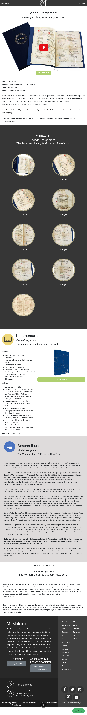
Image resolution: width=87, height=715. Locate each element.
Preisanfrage (43, 73)
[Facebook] (64, 689)
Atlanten (65, 622)
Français (77, 632)
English (76, 625)
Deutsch (76, 622)
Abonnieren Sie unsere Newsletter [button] (41, 668)
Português (77, 639)
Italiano (76, 635)
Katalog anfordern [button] (16, 663)
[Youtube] (76, 697)
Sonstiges (66, 652)
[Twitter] (72, 689)
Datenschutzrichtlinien (28, 703)
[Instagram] (80, 689)
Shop (64, 662)
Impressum (53, 703)
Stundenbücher (66, 642)
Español (76, 629)
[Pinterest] (68, 697)
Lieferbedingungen (9, 703)
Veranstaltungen (66, 669)
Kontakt (83, 3)
